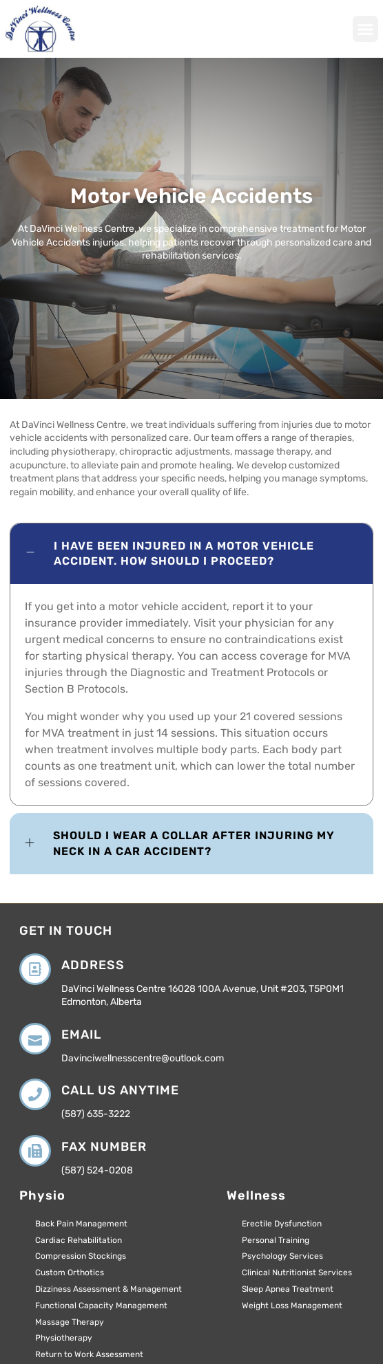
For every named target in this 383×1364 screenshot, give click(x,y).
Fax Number (104, 1146)
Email (81, 1034)
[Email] (35, 1038)
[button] (366, 29)
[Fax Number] (35, 1151)
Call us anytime (120, 1090)
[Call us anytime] (35, 1094)
